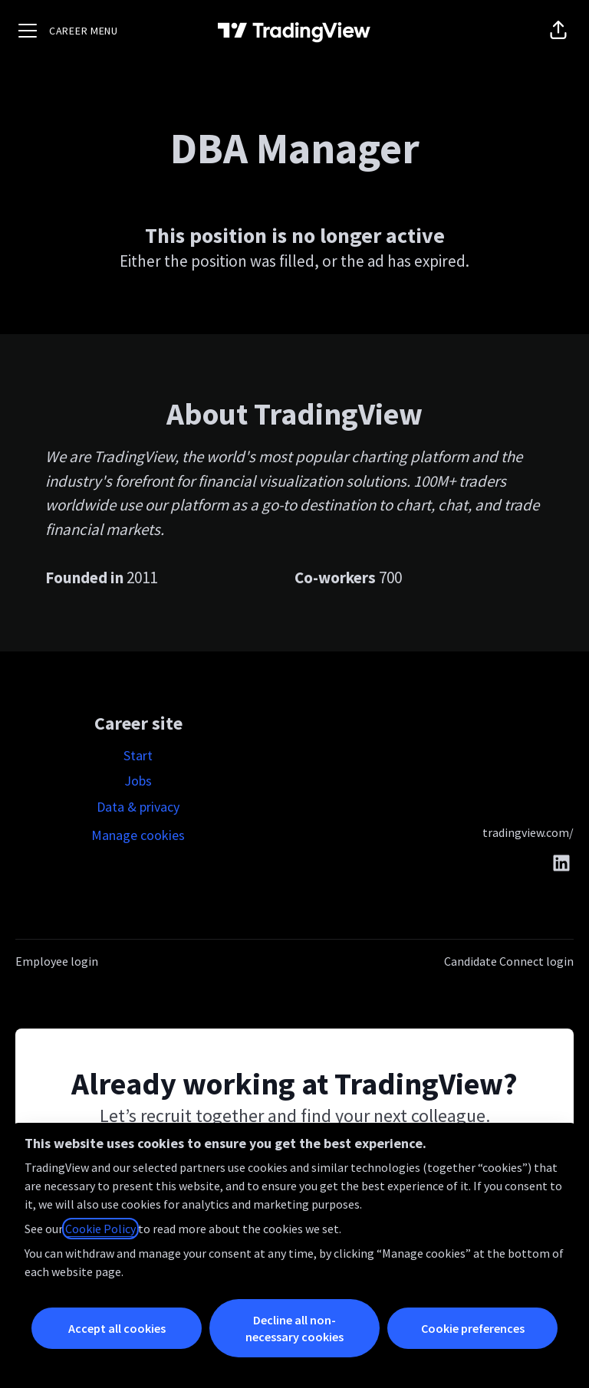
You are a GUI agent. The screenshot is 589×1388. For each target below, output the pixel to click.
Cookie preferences (473, 1328)
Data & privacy (138, 806)
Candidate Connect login (509, 961)
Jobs (138, 780)
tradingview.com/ (528, 832)
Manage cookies (138, 835)
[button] (558, 30)
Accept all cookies (117, 1328)
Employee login (56, 961)
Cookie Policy (100, 1228)
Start (138, 755)
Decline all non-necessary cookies (294, 1328)
